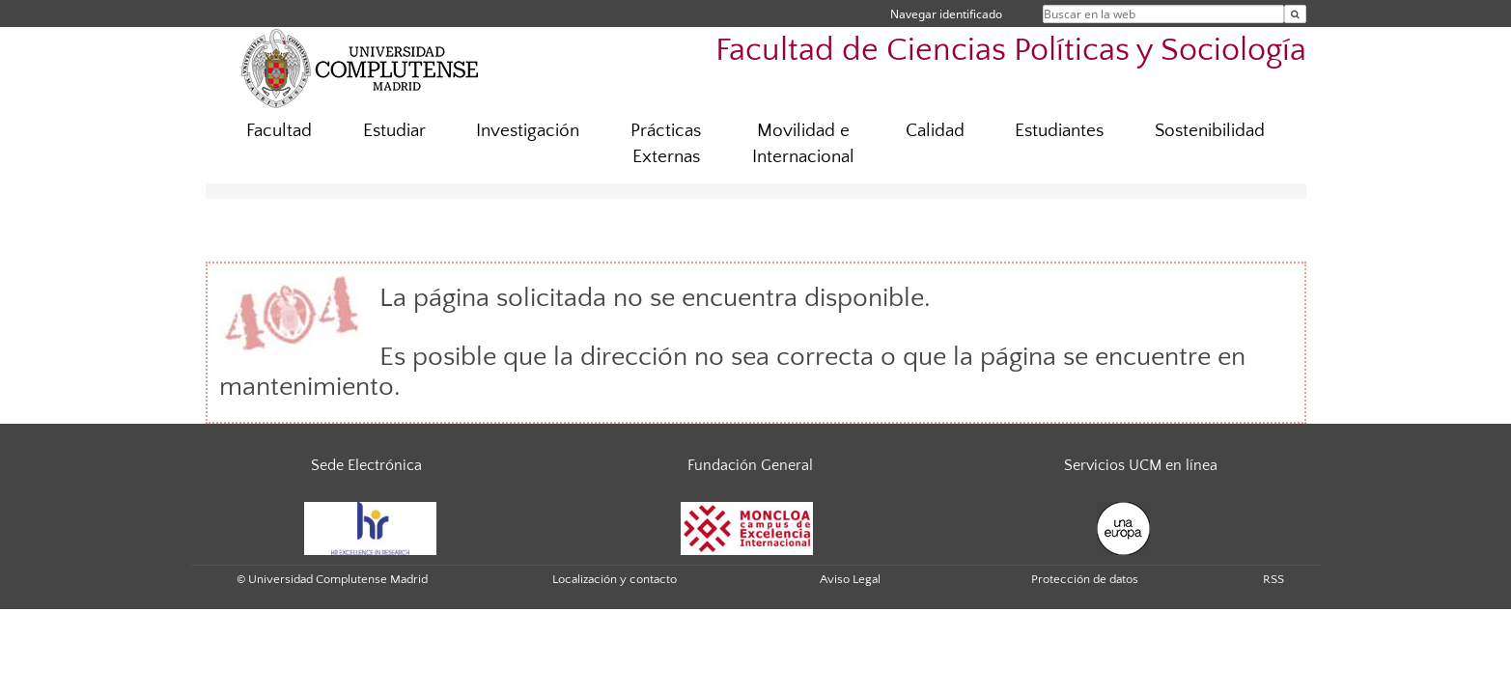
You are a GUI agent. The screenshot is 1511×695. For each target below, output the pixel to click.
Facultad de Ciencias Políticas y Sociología (1010, 51)
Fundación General (750, 465)
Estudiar (394, 131)
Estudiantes (1059, 131)
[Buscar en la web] (1295, 14)
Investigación (527, 131)
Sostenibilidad (1210, 131)
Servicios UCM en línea (1140, 465)
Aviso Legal (850, 579)
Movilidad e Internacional (803, 144)
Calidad (935, 131)
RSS (1273, 579)
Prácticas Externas (665, 144)
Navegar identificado (946, 14)
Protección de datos (1084, 579)
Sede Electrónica (366, 465)
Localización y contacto (614, 579)
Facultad (279, 131)
